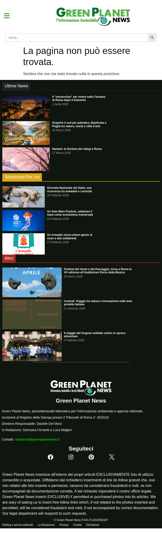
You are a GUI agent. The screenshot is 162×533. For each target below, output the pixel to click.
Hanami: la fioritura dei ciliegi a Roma (77, 149)
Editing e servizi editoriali (17, 525)
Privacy (63, 525)
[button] (5, 16)
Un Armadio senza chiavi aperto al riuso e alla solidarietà (69, 236)
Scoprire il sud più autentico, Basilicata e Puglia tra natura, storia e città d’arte (79, 124)
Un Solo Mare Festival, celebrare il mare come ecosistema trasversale (70, 213)
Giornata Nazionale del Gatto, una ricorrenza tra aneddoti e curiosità (69, 189)
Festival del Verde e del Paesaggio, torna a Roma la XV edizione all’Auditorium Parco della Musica (98, 271)
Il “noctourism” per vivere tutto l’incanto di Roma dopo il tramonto (78, 98)
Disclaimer (92, 525)
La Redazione (46, 525)
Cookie (77, 525)
